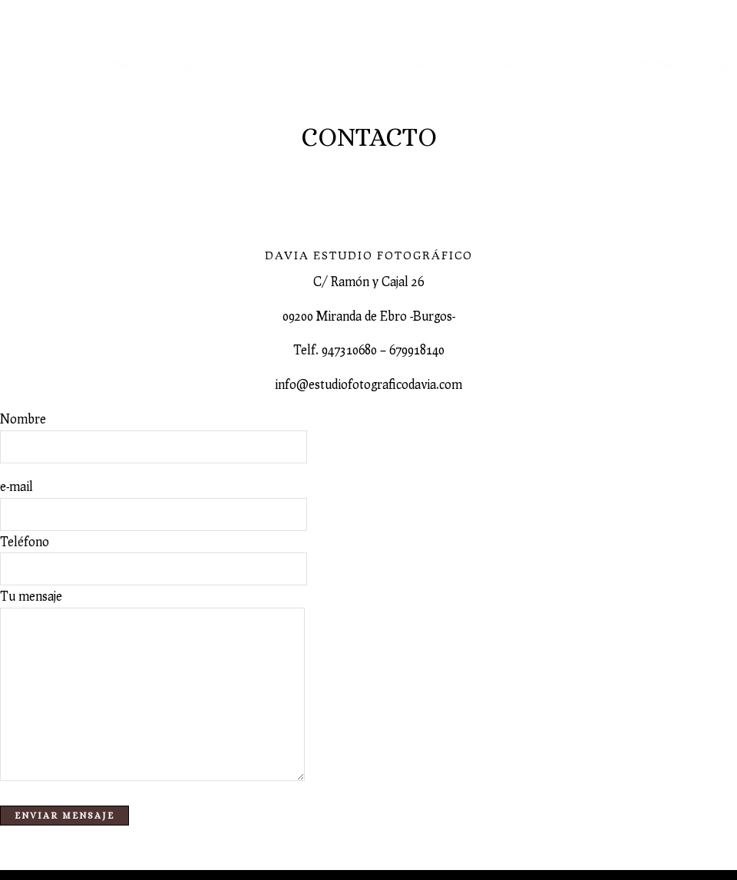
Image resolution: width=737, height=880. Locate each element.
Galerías (203, 64)
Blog (281, 64)
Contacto (660, 64)
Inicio (130, 64)
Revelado (353, 64)
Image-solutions (464, 64)
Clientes (573, 64)
